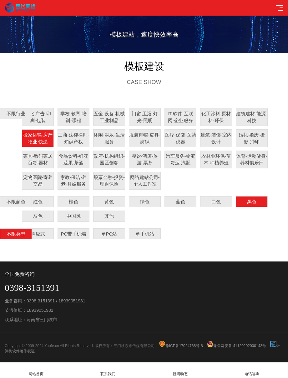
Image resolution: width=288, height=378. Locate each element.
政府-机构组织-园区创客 (109, 159)
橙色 (73, 201)
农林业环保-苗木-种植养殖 (216, 159)
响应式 (38, 233)
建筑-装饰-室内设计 (216, 138)
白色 (216, 201)
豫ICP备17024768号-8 (181, 346)
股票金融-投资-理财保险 (109, 181)
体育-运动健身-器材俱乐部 (251, 159)
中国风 (74, 216)
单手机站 (144, 233)
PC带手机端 (73, 233)
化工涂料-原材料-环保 (216, 117)
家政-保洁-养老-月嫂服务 (73, 181)
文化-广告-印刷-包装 (38, 117)
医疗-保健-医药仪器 (180, 138)
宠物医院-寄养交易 (38, 181)
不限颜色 (16, 201)
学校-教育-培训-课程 (73, 117)
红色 (38, 201)
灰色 (38, 216)
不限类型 (16, 233)
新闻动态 (180, 370)
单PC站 (109, 233)
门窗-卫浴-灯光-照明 (145, 117)
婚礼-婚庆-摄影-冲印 (252, 138)
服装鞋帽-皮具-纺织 (144, 138)
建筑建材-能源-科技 (251, 117)
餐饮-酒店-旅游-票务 (145, 159)
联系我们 (108, 370)
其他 (109, 216)
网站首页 (36, 370)
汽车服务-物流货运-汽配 (180, 159)
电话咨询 (252, 370)
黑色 (251, 201)
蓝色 (180, 201)
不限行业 (16, 113)
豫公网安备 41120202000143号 (236, 346)
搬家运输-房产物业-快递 (38, 138)
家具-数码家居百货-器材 (38, 159)
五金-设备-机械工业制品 (109, 117)
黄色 (109, 201)
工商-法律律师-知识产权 (73, 138)
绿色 (144, 201)
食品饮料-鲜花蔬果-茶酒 (73, 159)
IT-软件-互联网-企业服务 (181, 117)
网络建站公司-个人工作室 (145, 181)
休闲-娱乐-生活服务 (109, 138)
